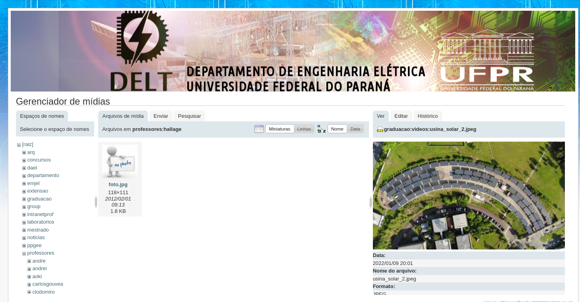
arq (31, 152)
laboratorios (40, 222)
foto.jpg (118, 184)
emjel (33, 183)
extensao (37, 191)
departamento (43, 175)
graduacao (39, 199)
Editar (401, 116)
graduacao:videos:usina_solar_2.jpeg (430, 129)
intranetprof (40, 214)
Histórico (428, 116)
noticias (36, 237)
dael (32, 168)
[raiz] (27, 144)
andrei (39, 268)
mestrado (37, 230)
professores (40, 253)
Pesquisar (189, 116)
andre (38, 261)
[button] (279, 128)
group (33, 206)
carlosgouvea (47, 284)
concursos (38, 160)
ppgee (34, 245)
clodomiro (43, 292)
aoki (37, 276)
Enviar (160, 116)
